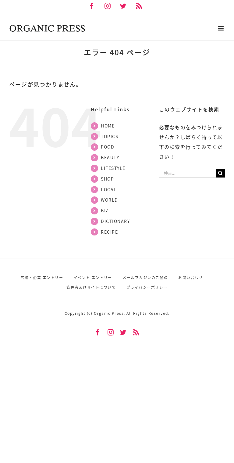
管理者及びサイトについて (91, 287)
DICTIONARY (115, 221)
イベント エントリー (93, 277)
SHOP (107, 179)
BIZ (105, 210)
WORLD (109, 200)
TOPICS (109, 136)
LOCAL (109, 189)
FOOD (107, 147)
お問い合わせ (190, 277)
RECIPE (109, 232)
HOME (108, 126)
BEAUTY (110, 157)
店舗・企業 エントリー (42, 277)
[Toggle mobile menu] (221, 28)
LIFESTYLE (113, 168)
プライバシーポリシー (147, 287)
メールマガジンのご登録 (145, 277)
